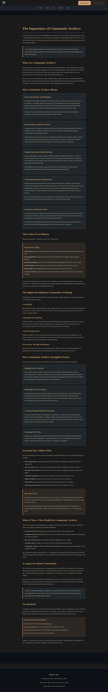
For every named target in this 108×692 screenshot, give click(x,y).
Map (45, 682)
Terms (66, 682)
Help (68, 7)
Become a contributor (30, 627)
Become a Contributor (98, 3)
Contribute (60, 7)
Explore (40, 7)
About (53, 7)
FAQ (57, 682)
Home (41, 682)
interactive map (47, 623)
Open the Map (84, 3)
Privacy (62, 682)
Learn (47, 7)
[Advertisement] (54, 658)
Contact (53, 682)
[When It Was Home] (3, 3)
